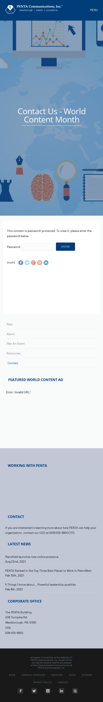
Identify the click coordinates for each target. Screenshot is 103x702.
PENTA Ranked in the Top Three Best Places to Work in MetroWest (48, 570)
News (72, 675)
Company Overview (33, 675)
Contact (13, 363)
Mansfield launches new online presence (31, 557)
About (11, 334)
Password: (31, 247)
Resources (14, 353)
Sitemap (87, 675)
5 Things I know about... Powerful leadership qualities (40, 584)
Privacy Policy (42, 682)
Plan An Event (16, 343)
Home (12, 675)
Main (10, 324)
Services (57, 675)
